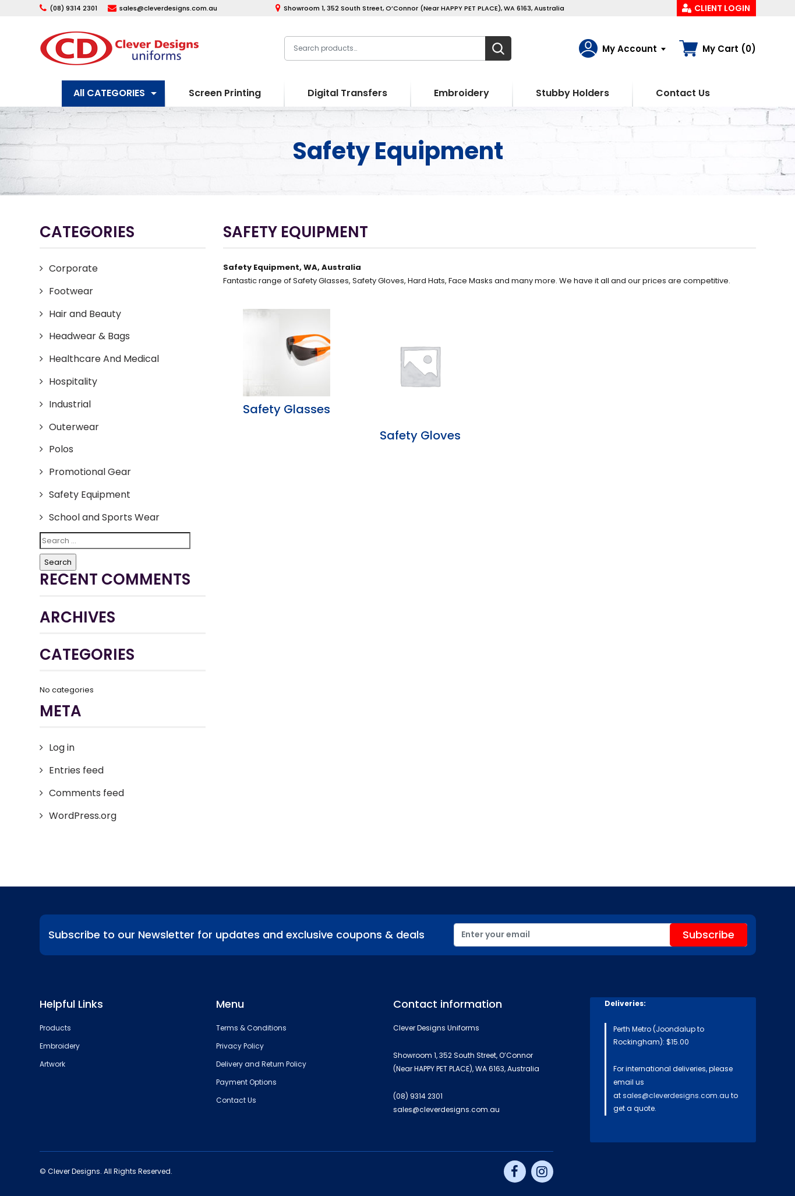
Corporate (73, 268)
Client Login (722, 8)
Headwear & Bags (89, 336)
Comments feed (86, 793)
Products (55, 1028)
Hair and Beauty (85, 314)
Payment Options (246, 1082)
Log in (62, 747)
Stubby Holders (572, 93)
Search (498, 48)
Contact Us (683, 93)
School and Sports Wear (104, 517)
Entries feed (76, 770)
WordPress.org (82, 815)
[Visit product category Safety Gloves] (420, 376)
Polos (61, 449)
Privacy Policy (240, 1046)
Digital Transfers (347, 93)
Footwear (71, 291)
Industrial (70, 404)
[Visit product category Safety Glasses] (287, 362)
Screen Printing (225, 93)
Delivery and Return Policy (261, 1064)
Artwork (52, 1064)
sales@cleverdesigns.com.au (168, 8)
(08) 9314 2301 (73, 8)
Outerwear (74, 427)
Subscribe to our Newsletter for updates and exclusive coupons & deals (236, 934)
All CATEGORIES (109, 93)
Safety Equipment (89, 494)
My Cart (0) (729, 49)
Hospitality (73, 381)
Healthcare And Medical (104, 358)
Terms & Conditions (251, 1028)
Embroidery (461, 93)
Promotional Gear (90, 472)
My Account (629, 49)
